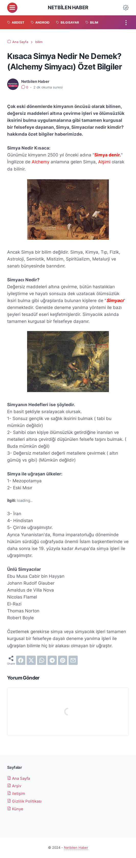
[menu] (12, 8)
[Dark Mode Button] (126, 8)
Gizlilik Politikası (24, 801)
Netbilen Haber (68, 7)
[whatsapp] (41, 660)
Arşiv (14, 785)
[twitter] (31, 660)
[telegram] (52, 660)
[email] (73, 660)
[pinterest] (62, 660)
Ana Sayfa (18, 778)
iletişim (16, 793)
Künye (15, 808)
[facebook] (20, 660)
